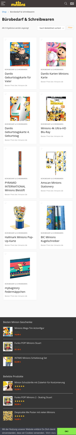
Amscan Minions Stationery (51, 185)
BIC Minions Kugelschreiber (50, 239)
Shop (4, 11)
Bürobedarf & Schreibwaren (16, 70)
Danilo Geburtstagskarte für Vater (18, 77)
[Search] (66, 3)
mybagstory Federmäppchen (15, 290)
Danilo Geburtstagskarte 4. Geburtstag (17, 132)
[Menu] (3, 3)
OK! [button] (66, 431)
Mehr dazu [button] (51, 433)
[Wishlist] (72, 3)
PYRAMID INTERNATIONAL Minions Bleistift (15, 186)
